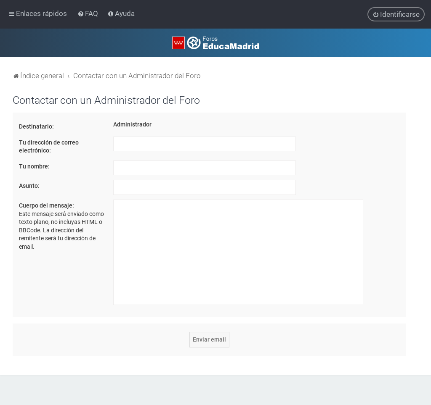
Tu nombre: (34, 166)
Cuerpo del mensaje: (46, 205)
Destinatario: (36, 126)
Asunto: (29, 185)
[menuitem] (88, 13)
